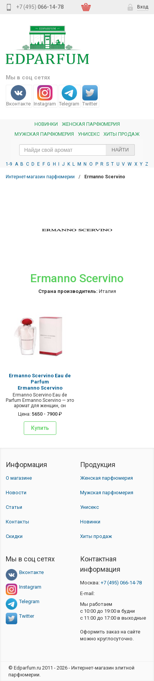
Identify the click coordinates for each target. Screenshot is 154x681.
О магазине (19, 478)
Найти (120, 150)
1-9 (9, 164)
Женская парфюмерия (106, 478)
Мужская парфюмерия (44, 134)
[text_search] (77, 150)
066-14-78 (121, 583)
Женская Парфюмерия (91, 124)
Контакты (17, 522)
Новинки (46, 124)
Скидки (14, 536)
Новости (16, 492)
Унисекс (89, 134)
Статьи (14, 507)
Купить (40, 428)
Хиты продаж (121, 134)
